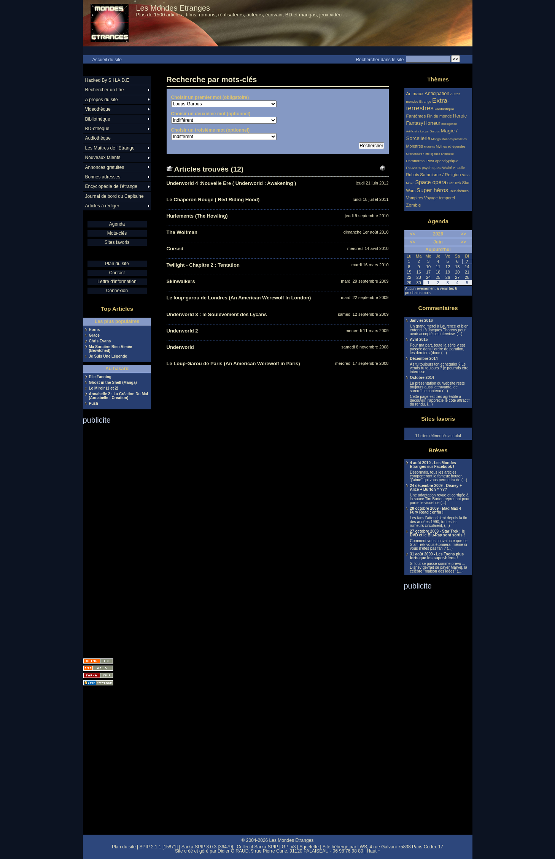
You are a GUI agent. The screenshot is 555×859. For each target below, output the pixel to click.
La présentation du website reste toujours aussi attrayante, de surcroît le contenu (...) (437, 387)
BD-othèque (97, 128)
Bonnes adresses (103, 177)
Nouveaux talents (103, 157)
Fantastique (444, 109)
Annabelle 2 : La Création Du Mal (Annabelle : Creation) (118, 396)
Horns (94, 330)
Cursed (175, 248)
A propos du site (101, 99)
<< (412, 234)
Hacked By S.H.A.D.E (107, 80)
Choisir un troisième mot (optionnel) (210, 130)
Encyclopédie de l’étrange (111, 186)
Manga (436, 139)
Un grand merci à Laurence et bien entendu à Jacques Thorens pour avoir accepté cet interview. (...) (439, 330)
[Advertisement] (113, 539)
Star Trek (454, 183)
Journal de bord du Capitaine (114, 196)
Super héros (432, 190)
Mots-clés (117, 233)
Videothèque (98, 109)
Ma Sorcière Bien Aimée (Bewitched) (110, 349)
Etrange (425, 101)
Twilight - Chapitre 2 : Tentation (203, 265)
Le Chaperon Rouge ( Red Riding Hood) (213, 199)
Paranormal (416, 161)
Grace (94, 335)
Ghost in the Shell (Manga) (113, 383)
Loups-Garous (430, 131)
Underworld (180, 347)
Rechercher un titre (104, 89)
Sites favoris (117, 242)
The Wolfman (182, 232)
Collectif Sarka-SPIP (257, 846)
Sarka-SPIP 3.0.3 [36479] (207, 846)
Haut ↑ (373, 851)
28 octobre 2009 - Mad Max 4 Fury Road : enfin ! (435, 510)
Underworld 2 (182, 331)
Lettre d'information (116, 281)
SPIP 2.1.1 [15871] (158, 846)
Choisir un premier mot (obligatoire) (210, 97)
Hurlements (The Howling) (197, 216)
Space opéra (431, 182)
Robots (412, 174)
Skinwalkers (181, 281)
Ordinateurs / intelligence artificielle (430, 154)
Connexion (117, 290)
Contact (117, 272)
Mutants (429, 146)
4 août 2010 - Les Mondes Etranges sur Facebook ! (433, 465)
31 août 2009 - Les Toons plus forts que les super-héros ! (437, 556)
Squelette (309, 846)
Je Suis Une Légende (108, 356)
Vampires (414, 198)
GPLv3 (289, 846)
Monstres (414, 146)
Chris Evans (100, 341)
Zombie (413, 204)
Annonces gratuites (104, 167)
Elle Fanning (100, 377)
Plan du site (117, 263)
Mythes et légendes (451, 146)
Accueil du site (107, 59)
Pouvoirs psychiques (423, 167)
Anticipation (437, 93)
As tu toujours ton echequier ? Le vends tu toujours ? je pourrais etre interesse (439, 368)
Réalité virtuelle (453, 168)
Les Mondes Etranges (173, 8)
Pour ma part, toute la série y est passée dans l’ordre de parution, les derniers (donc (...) (437, 349)
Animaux (415, 93)
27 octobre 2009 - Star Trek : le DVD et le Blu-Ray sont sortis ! (437, 533)
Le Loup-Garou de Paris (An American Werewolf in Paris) (233, 363)
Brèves (437, 450)
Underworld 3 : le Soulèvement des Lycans (217, 314)
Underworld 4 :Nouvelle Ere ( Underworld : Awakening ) (231, 183)
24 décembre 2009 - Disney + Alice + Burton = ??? (436, 488)
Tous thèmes (459, 191)
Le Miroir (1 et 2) (103, 388)
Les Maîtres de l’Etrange (110, 148)
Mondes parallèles (454, 139)
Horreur (432, 123)
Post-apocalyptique (442, 161)
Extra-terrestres (428, 104)
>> (463, 234)
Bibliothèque (97, 119)
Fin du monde (439, 116)
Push (93, 404)
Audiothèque (98, 138)
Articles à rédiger (102, 205)
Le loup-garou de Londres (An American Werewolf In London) (239, 298)
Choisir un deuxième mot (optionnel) (211, 114)
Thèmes (438, 79)
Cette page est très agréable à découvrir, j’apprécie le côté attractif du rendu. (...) (440, 400)
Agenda (117, 224)
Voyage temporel (439, 198)
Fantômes (416, 115)
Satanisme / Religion (440, 174)
